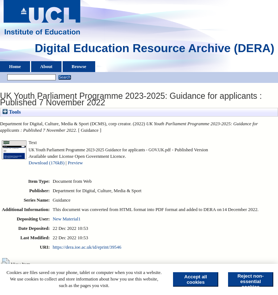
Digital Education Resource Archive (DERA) (154, 50)
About (46, 66)
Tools (12, 112)
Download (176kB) (46, 162)
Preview (75, 162)
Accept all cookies (195, 279)
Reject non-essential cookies (250, 280)
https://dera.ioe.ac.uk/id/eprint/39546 (87, 247)
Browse (79, 66)
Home (15, 66)
